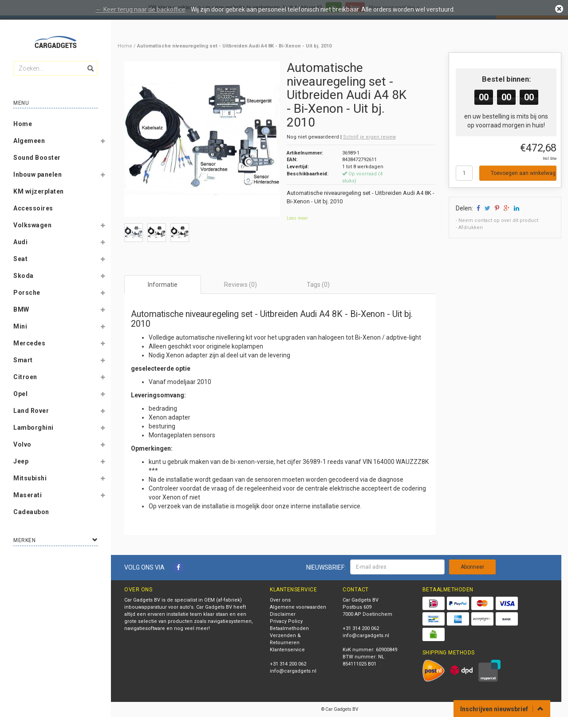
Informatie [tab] (163, 284)
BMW (21, 309)
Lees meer (297, 218)
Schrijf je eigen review (369, 137)
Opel (20, 393)
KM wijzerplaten (38, 191)
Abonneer (472, 567)
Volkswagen (32, 225)
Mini (20, 326)
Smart (23, 360)
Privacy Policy (286, 621)
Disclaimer (283, 614)
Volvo (22, 444)
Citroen (25, 376)
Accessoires (33, 208)
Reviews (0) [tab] (240, 284)
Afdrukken (470, 227)
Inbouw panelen (37, 174)
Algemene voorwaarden (298, 607)
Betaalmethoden (289, 628)
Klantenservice (287, 650)
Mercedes (29, 343)
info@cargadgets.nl (293, 671)
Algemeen (29, 140)
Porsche (26, 292)
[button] (102, 142)
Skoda (23, 275)
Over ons (280, 600)
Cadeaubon (31, 511)
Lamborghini (33, 427)
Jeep (20, 461)
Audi (20, 242)
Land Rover (31, 410)
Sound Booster (37, 157)
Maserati (27, 495)
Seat (20, 258)
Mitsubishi (30, 478)
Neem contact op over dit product (498, 220)
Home (22, 123)
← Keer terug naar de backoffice (140, 9)
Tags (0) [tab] (318, 284)
